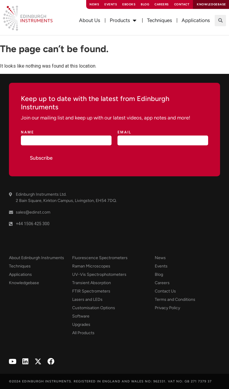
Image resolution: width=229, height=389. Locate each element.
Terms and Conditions (175, 299)
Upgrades (81, 324)
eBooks (128, 4)
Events (110, 4)
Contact (182, 4)
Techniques (20, 266)
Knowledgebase (24, 282)
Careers (161, 4)
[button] (220, 20)
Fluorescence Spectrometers (100, 257)
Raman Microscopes (91, 266)
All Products (83, 332)
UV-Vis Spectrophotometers (99, 274)
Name (27, 132)
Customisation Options (93, 307)
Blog (145, 4)
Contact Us (165, 291)
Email (124, 132)
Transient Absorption (91, 282)
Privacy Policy (167, 307)
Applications (20, 274)
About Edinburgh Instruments (36, 257)
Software (80, 316)
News (94, 4)
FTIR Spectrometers (91, 291)
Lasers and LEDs (87, 299)
